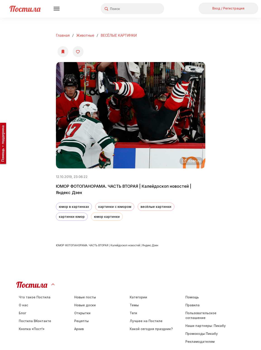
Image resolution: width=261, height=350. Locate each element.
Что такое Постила (34, 297)
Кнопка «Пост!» (32, 329)
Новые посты (85, 297)
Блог (22, 313)
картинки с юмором (114, 207)
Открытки (82, 313)
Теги (133, 313)
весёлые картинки (156, 207)
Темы (134, 305)
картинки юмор (72, 216)
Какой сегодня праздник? (151, 329)
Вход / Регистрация (228, 8)
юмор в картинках (74, 207)
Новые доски (85, 305)
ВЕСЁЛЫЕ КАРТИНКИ (119, 35)
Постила (25, 9)
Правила (192, 305)
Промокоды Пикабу (201, 334)
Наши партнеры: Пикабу (205, 326)
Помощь (192, 297)
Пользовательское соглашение (200, 315)
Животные (85, 35)
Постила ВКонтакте (35, 321)
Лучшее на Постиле (146, 321)
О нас (23, 305)
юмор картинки (107, 216)
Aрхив (79, 329)
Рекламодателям (200, 341)
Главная (63, 35)
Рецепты (81, 321)
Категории (138, 297)
